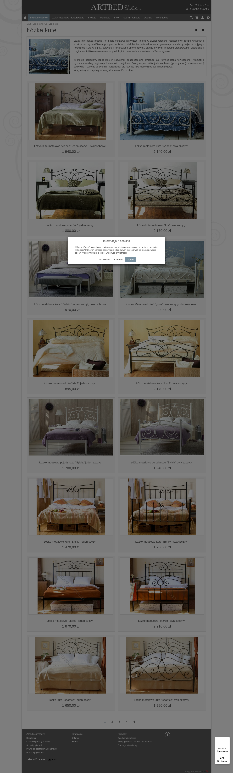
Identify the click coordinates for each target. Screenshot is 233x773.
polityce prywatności (117, 253)
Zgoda (131, 259)
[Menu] (228, 739)
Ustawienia (104, 259)
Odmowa (118, 259)
